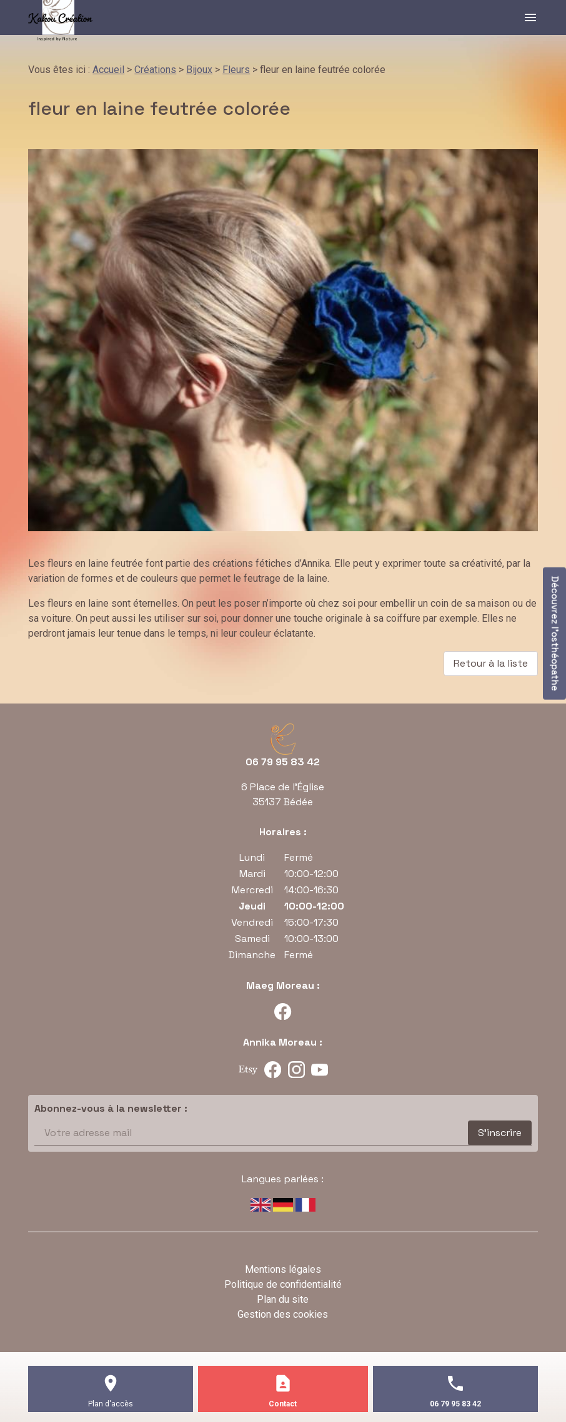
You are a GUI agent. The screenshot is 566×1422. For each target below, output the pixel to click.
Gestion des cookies (282, 1314)
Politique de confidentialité (283, 1284)
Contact (283, 1404)
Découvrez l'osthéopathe (555, 633)
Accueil (108, 70)
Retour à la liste (491, 663)
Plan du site (283, 1299)
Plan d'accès (110, 1404)
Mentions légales (283, 1269)
